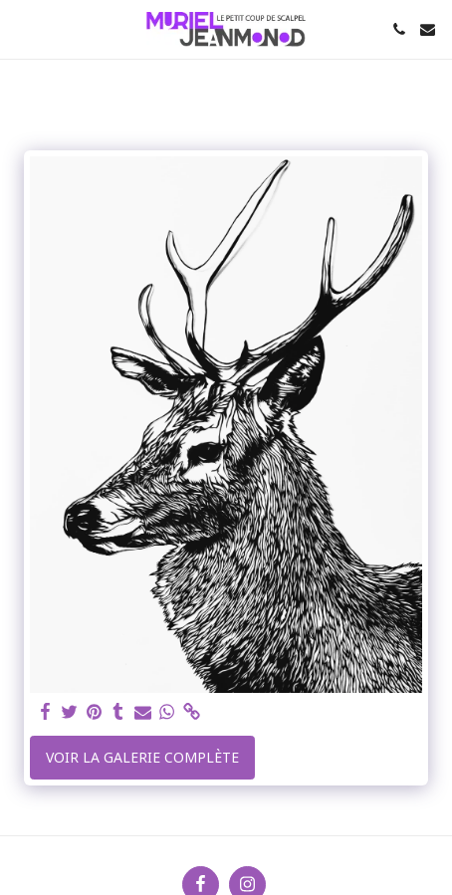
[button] (22, 28)
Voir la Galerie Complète (142, 757)
